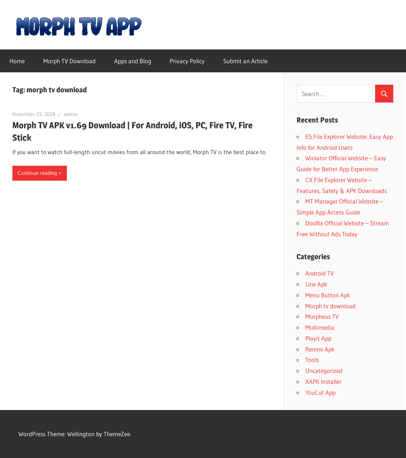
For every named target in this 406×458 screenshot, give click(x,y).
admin (71, 114)
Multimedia (319, 327)
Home (17, 61)
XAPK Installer (323, 381)
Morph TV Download (69, 61)
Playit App (318, 338)
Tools (312, 359)
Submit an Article (245, 61)
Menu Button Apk (327, 295)
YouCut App (320, 392)
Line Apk (316, 284)
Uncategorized (323, 370)
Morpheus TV (322, 316)
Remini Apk (320, 349)
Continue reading (37, 172)
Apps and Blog (132, 61)
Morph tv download (330, 306)
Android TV (319, 273)
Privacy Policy (187, 61)
